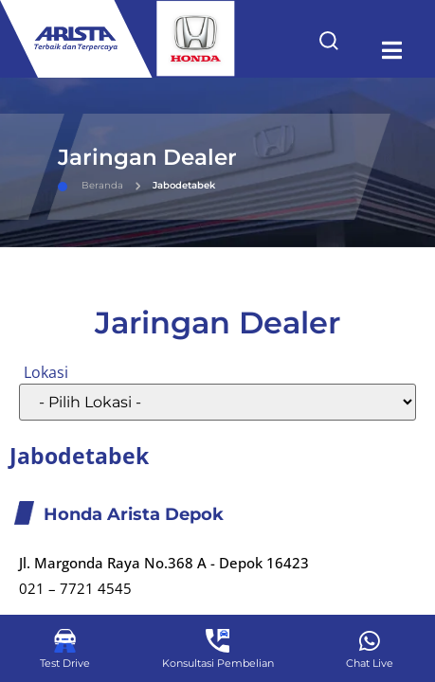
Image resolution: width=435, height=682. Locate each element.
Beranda (90, 185)
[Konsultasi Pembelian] (217, 641)
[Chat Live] (370, 641)
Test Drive (65, 663)
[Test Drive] (65, 641)
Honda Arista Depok (134, 514)
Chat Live (369, 663)
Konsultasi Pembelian (218, 663)
